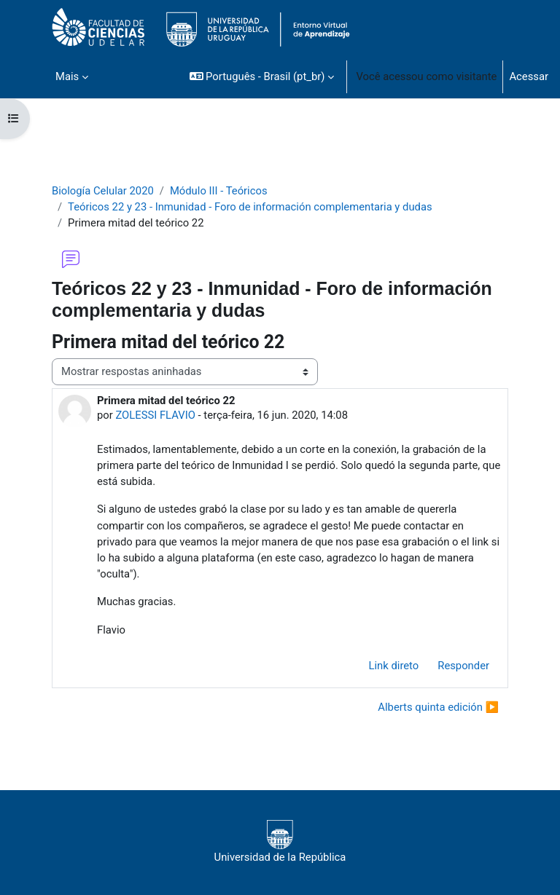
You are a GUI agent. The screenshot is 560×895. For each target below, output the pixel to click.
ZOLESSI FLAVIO (155, 415)
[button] (262, 76)
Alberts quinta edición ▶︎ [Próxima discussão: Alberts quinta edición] (438, 707)
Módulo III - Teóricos (219, 190)
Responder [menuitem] (463, 665)
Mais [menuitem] (67, 76)
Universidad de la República (280, 842)
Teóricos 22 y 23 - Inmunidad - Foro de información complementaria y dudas (250, 206)
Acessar (528, 76)
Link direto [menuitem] (394, 665)
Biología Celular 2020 (103, 190)
